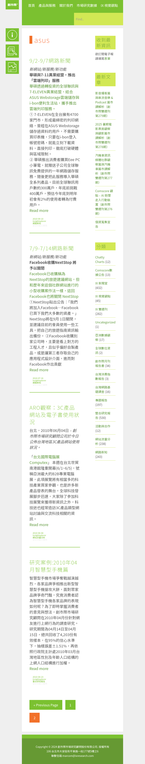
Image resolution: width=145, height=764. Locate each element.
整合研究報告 (39, 681)
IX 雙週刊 (101, 309)
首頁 (31, 5)
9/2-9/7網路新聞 (50, 60)
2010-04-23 (38, 676)
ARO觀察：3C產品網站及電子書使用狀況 (54, 415)
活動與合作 (102, 426)
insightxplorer (39, 220)
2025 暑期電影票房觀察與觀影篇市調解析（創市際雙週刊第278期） (103, 135)
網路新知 (37, 223)
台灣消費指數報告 (102, 376)
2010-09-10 (38, 218)
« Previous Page (46, 704)
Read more (38, 210)
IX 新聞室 (101, 283)
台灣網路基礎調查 (102, 389)
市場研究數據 (87, 5)
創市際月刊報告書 (102, 363)
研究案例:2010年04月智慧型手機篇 (53, 565)
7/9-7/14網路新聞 (51, 248)
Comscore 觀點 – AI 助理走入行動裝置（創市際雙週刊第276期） (104, 202)
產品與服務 (47, 5)
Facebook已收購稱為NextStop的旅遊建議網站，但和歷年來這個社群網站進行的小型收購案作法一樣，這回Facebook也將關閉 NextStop (54, 285)
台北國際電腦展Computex (44, 459)
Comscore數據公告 (103, 272)
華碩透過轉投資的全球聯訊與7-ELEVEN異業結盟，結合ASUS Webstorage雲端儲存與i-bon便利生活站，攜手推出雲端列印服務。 (54, 97)
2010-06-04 (38, 532)
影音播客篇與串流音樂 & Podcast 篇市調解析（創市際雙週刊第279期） (104, 104)
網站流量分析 (39, 537)
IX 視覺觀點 (109, 5)
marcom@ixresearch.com (78, 756)
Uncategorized (105, 322)
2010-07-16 (38, 378)
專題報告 (101, 400)
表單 (107, 58)
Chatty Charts (99, 259)
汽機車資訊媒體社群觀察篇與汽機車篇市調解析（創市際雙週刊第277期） (103, 169)
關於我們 (66, 5)
